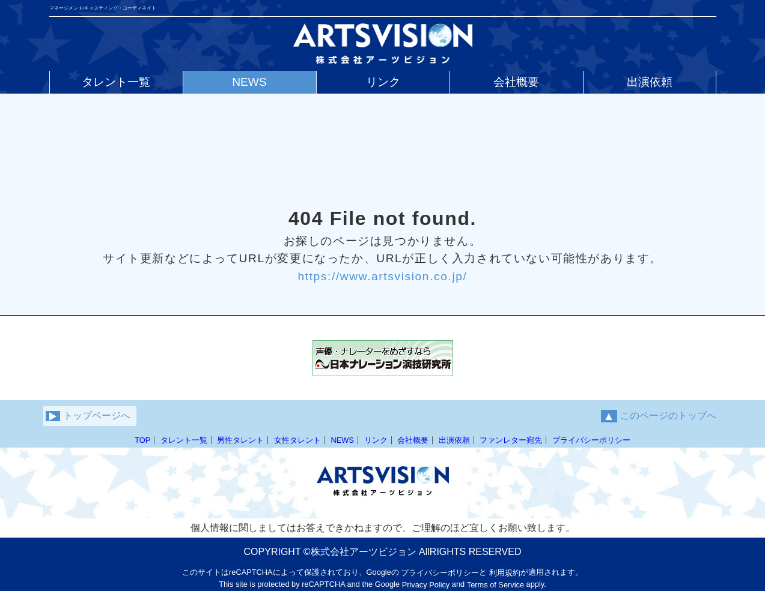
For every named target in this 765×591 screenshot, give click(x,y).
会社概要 (412, 440)
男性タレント (240, 440)
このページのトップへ (658, 416)
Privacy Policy (426, 584)
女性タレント (297, 440)
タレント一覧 (183, 440)
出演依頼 (454, 440)
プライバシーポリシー (591, 440)
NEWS (342, 440)
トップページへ (88, 415)
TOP (142, 440)
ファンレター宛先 (511, 440)
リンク (376, 440)
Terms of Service (495, 584)
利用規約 (504, 572)
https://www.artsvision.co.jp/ (382, 275)
